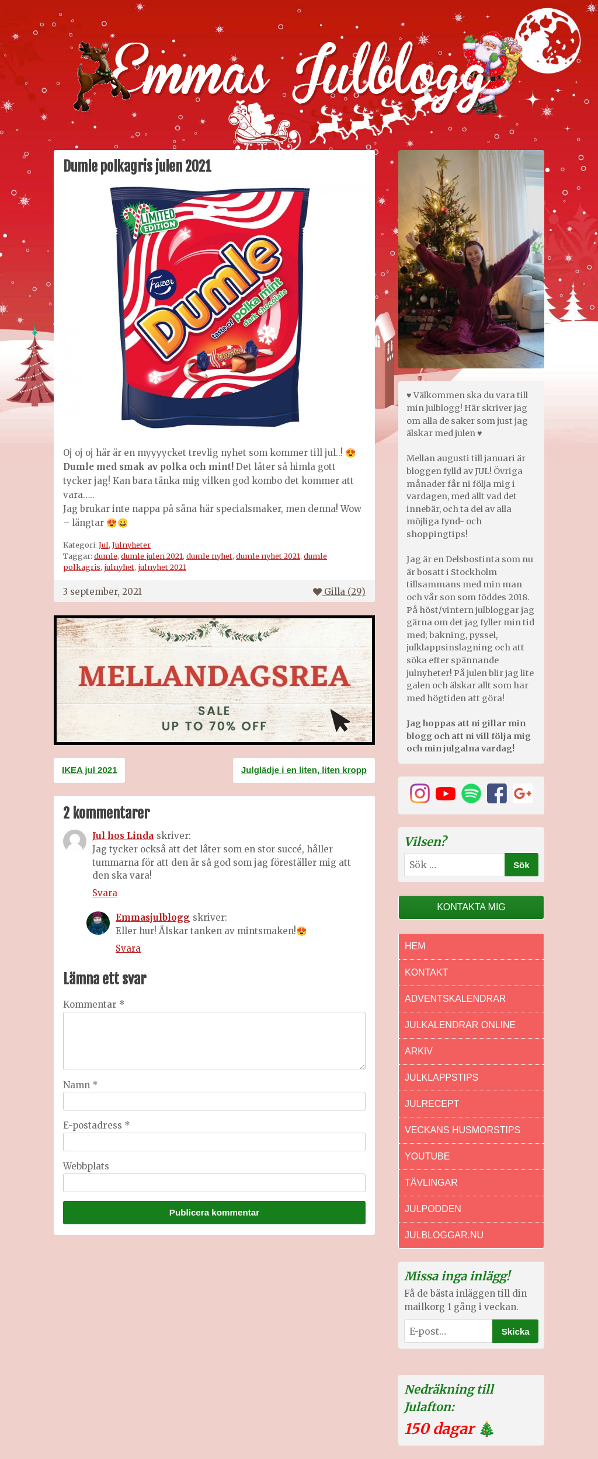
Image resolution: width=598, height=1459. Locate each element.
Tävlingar (431, 1183)
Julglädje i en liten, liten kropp (304, 770)
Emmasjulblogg (153, 917)
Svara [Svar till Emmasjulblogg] (128, 948)
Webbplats (86, 1166)
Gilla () (339, 591)
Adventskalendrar (455, 999)
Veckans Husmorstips (462, 1130)
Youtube (427, 1156)
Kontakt (426, 972)
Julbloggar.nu (444, 1235)
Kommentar (94, 1004)
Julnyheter (131, 544)
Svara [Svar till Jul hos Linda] (104, 893)
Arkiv (419, 1051)
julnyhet (119, 567)
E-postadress (96, 1125)
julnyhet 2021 (162, 567)
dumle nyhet (209, 555)
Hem (415, 946)
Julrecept (432, 1104)
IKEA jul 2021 (89, 770)
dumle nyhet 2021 (268, 555)
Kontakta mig (471, 907)
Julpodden (433, 1209)
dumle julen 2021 (152, 555)
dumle (105, 555)
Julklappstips (441, 1077)
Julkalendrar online (460, 1025)
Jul (104, 544)
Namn (80, 1085)
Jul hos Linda (123, 835)
